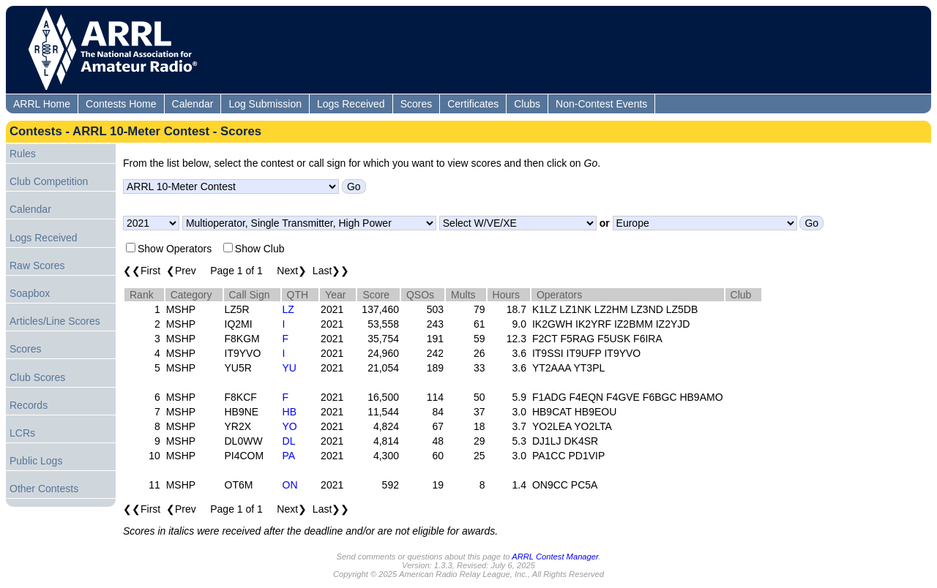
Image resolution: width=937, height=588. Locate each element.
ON (290, 485)
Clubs (527, 104)
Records (29, 405)
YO (290, 426)
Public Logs (36, 461)
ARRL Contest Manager (555, 556)
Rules (23, 153)
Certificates (473, 104)
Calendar (193, 104)
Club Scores (37, 377)
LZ (288, 309)
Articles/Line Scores (55, 321)
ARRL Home (41, 104)
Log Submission (265, 104)
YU (289, 368)
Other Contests (44, 488)
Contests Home (121, 104)
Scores (416, 104)
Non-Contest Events (601, 104)
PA (289, 455)
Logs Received (351, 104)
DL (289, 441)
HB (289, 412)
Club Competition (49, 181)
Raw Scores (37, 265)
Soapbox (30, 293)
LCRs (22, 433)
